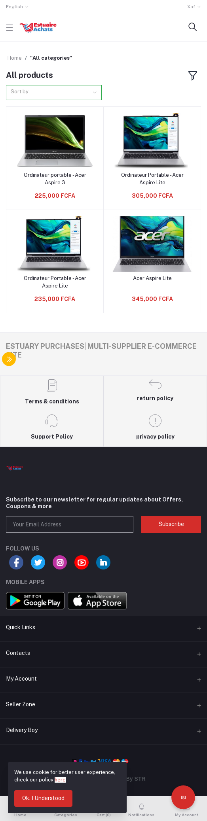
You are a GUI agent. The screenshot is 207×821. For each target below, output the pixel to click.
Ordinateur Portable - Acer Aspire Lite (152, 178)
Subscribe (171, 524)
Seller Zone (20, 704)
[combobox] (54, 92)
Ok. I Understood (43, 798)
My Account (21, 678)
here (60, 780)
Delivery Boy (22, 730)
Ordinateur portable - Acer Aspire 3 (55, 178)
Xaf (191, 6)
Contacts (18, 653)
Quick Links (20, 627)
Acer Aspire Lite (152, 278)
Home (15, 58)
